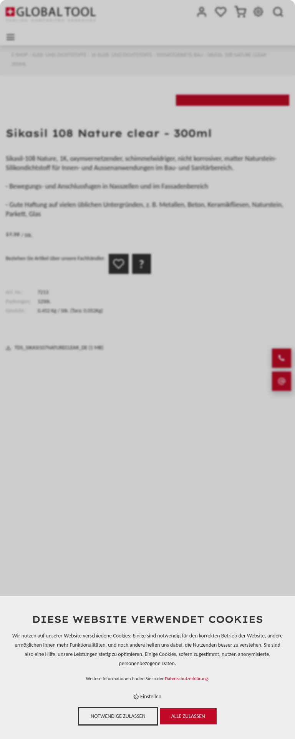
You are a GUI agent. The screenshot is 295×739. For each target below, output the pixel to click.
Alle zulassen (188, 716)
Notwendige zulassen (118, 716)
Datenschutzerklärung (186, 678)
